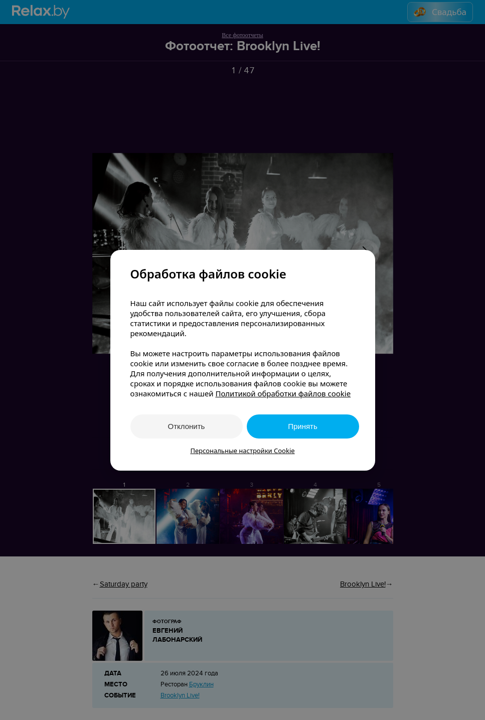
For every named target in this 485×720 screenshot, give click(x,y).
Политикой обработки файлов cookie (283, 393)
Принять (302, 426)
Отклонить (186, 426)
